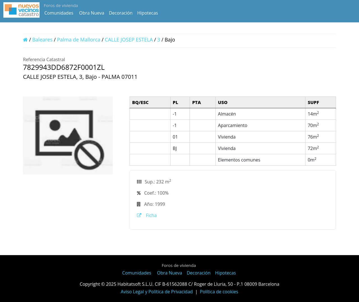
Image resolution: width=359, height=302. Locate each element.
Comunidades (58, 13)
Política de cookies (219, 292)
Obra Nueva (91, 13)
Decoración (120, 13)
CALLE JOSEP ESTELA (129, 39)
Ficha (147, 215)
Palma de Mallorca (78, 39)
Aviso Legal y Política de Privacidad (157, 292)
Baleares (42, 39)
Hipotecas (147, 13)
